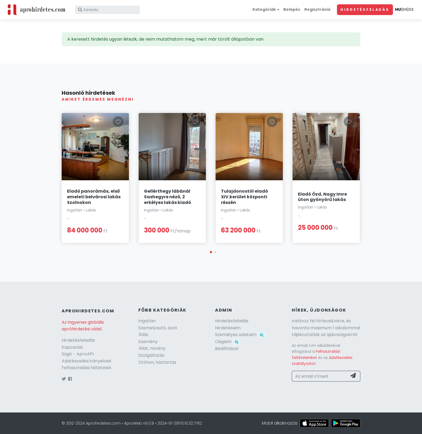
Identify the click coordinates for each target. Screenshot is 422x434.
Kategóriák (264, 9)
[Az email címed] (319, 376)
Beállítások (226, 348)
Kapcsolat (72, 347)
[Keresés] (107, 10)
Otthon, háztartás (157, 362)
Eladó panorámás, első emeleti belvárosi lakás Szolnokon (94, 197)
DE (411, 9)
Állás (143, 334)
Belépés (291, 9)
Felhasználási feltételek (86, 368)
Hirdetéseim (228, 328)
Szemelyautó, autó (157, 328)
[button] (211, 252)
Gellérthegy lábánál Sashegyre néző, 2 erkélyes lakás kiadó (167, 197)
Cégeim (228, 341)
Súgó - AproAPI (78, 354)
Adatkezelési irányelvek (86, 361)
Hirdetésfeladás (364, 9)
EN (404, 9)
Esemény (148, 341)
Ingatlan (147, 321)
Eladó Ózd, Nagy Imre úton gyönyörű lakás (322, 197)
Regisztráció (317, 9)
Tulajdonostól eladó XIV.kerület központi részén (244, 197)
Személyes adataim (240, 334)
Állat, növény (152, 348)
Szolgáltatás (151, 355)
